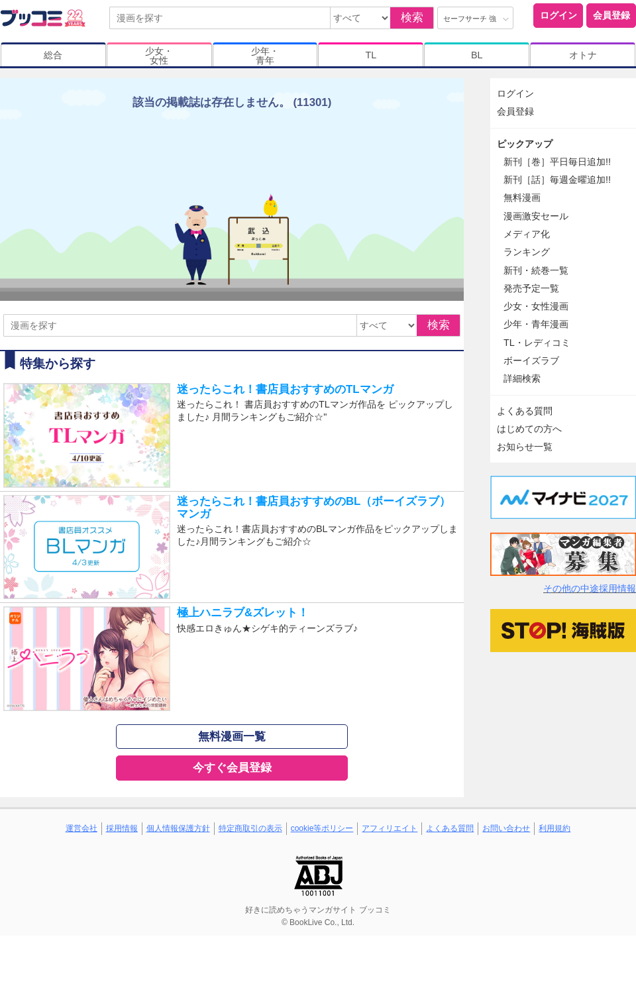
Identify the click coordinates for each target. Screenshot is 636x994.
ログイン (558, 15)
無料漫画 (522, 197)
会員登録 (611, 15)
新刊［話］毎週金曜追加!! (557, 179)
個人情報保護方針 (178, 828)
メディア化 (527, 234)
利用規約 (554, 828)
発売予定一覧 (531, 288)
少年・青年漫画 (536, 324)
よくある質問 (525, 411)
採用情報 (122, 828)
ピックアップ (525, 143)
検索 (412, 17)
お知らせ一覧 (525, 446)
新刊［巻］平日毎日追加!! (557, 161)
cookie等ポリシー (322, 828)
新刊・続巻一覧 (536, 270)
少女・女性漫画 (536, 306)
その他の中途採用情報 (589, 588)
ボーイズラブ (531, 360)
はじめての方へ (529, 428)
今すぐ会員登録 (232, 767)
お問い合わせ (506, 828)
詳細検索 (522, 378)
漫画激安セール (536, 216)
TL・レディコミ (537, 342)
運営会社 (81, 828)
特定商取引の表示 (250, 828)
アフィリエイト (389, 828)
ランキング (527, 252)
